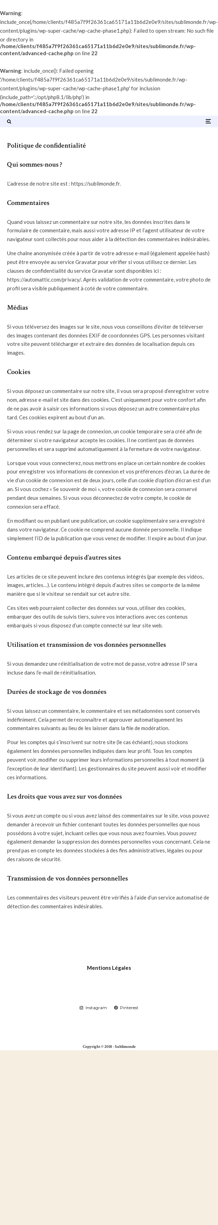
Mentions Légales (109, 968)
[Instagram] (93, 1007)
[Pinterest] (126, 1007)
